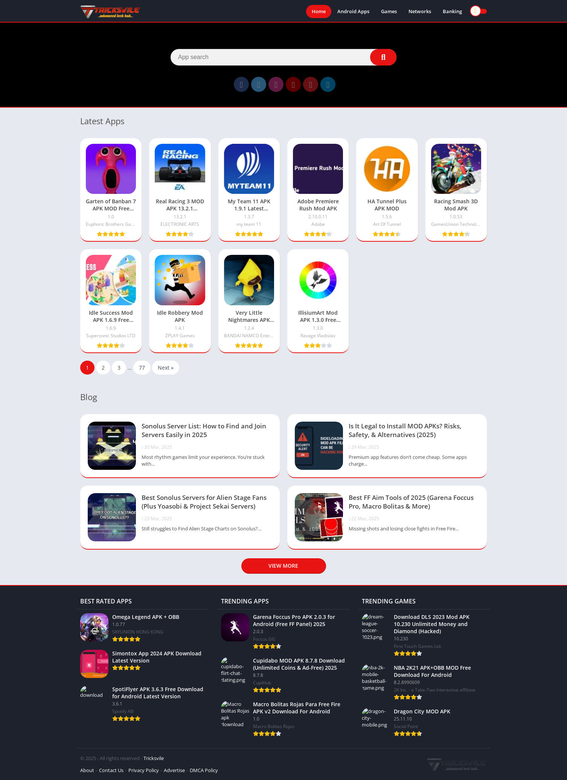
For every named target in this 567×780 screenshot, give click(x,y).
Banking (452, 11)
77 (142, 367)
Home (319, 11)
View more (283, 565)
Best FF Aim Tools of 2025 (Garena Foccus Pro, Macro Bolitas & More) (411, 501)
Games (389, 11)
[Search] (283, 57)
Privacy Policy (143, 770)
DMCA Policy (204, 770)
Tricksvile (153, 758)
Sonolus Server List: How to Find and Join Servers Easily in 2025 (204, 430)
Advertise (174, 770)
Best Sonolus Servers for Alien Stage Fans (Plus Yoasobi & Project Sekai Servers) (204, 501)
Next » (166, 367)
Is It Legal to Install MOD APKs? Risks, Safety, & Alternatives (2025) (405, 430)
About (87, 770)
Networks (419, 11)
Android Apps (353, 11)
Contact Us (111, 770)
